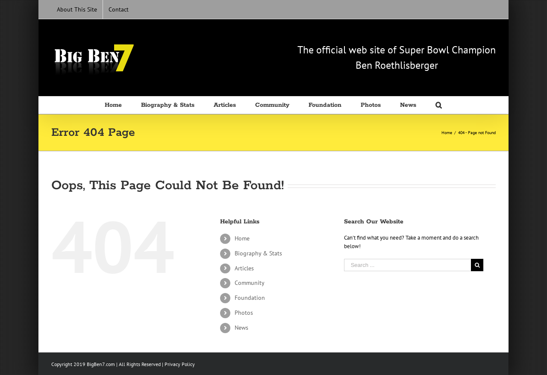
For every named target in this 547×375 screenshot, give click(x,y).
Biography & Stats (258, 253)
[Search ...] (407, 265)
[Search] (439, 105)
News (241, 327)
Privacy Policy (180, 364)
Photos (244, 312)
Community (250, 283)
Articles (244, 268)
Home (242, 238)
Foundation (250, 298)
